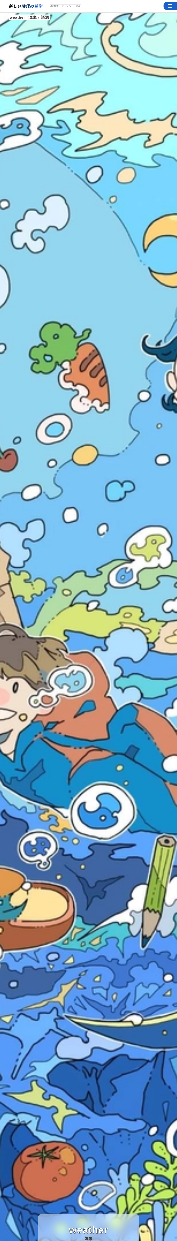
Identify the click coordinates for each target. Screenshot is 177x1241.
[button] (170, 6)
